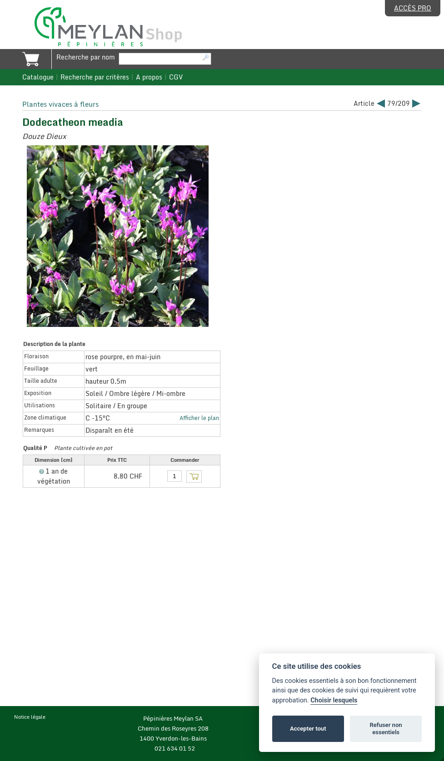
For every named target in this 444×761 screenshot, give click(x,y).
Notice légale (29, 717)
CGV (176, 77)
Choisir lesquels (333, 700)
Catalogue (38, 77)
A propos (149, 77)
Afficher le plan (199, 417)
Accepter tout (308, 728)
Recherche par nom (85, 57)
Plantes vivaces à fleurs (60, 104)
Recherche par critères (94, 77)
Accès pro (412, 8)
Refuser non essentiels (385, 728)
